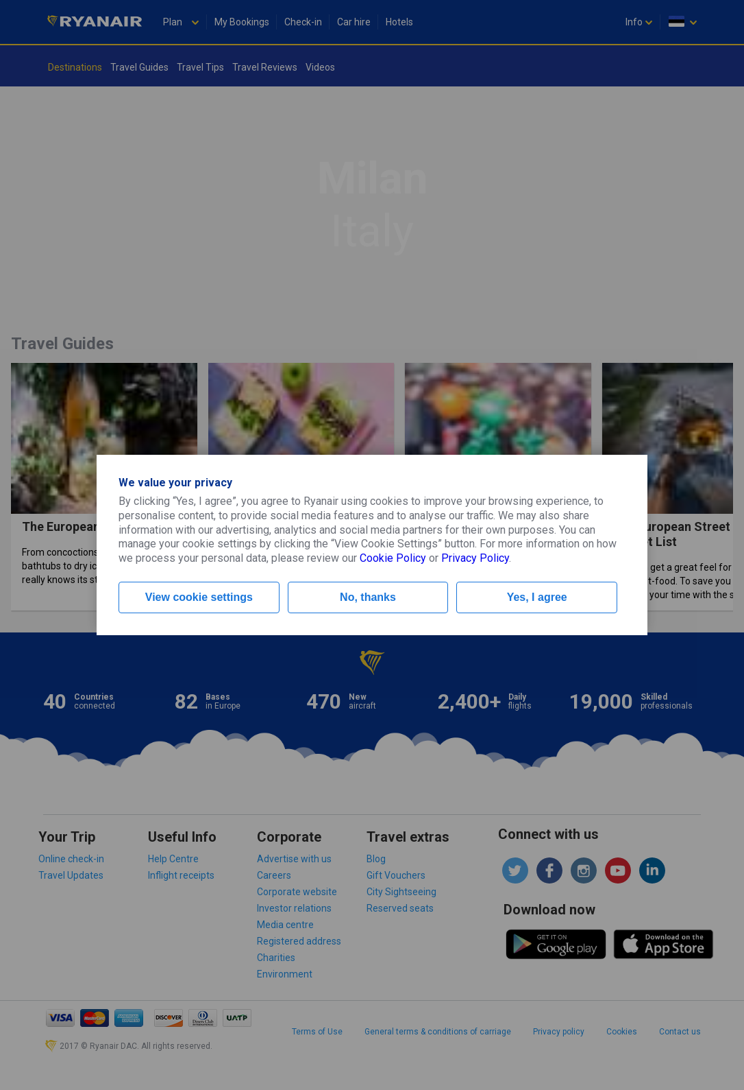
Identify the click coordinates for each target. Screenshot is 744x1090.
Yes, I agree (537, 597)
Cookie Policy (393, 558)
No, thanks (368, 597)
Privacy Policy (475, 558)
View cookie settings (199, 597)
